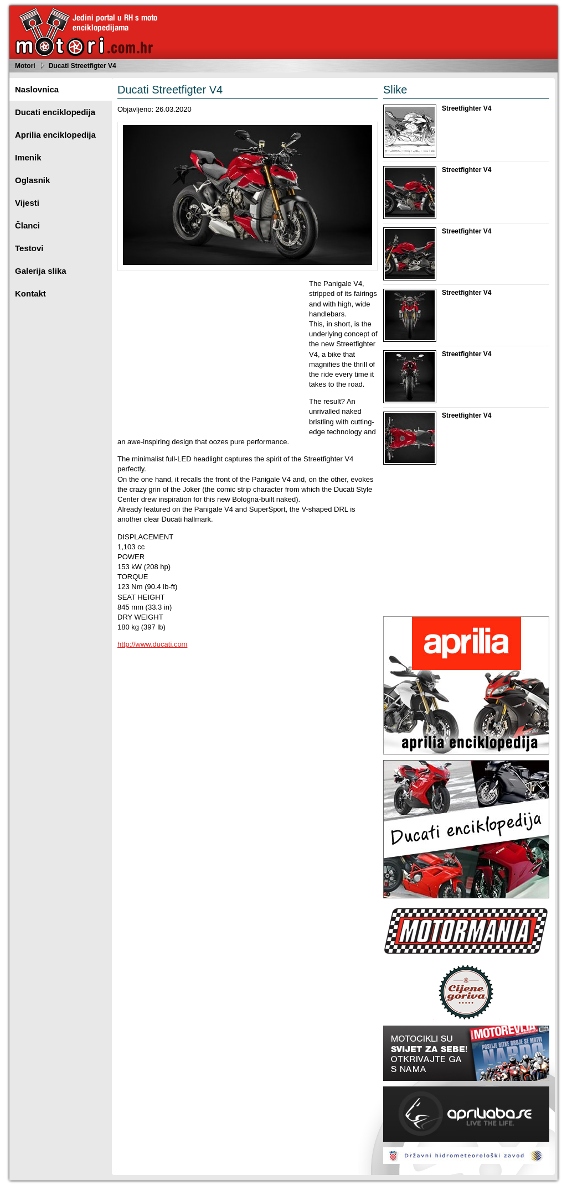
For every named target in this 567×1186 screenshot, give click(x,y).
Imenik (28, 157)
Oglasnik (32, 180)
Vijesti (27, 202)
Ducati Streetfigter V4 (82, 66)
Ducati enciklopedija (55, 112)
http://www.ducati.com (152, 644)
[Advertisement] (210, 356)
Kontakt (30, 293)
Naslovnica (37, 89)
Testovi (29, 248)
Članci (27, 225)
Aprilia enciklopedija (55, 134)
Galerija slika (40, 270)
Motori (25, 66)
